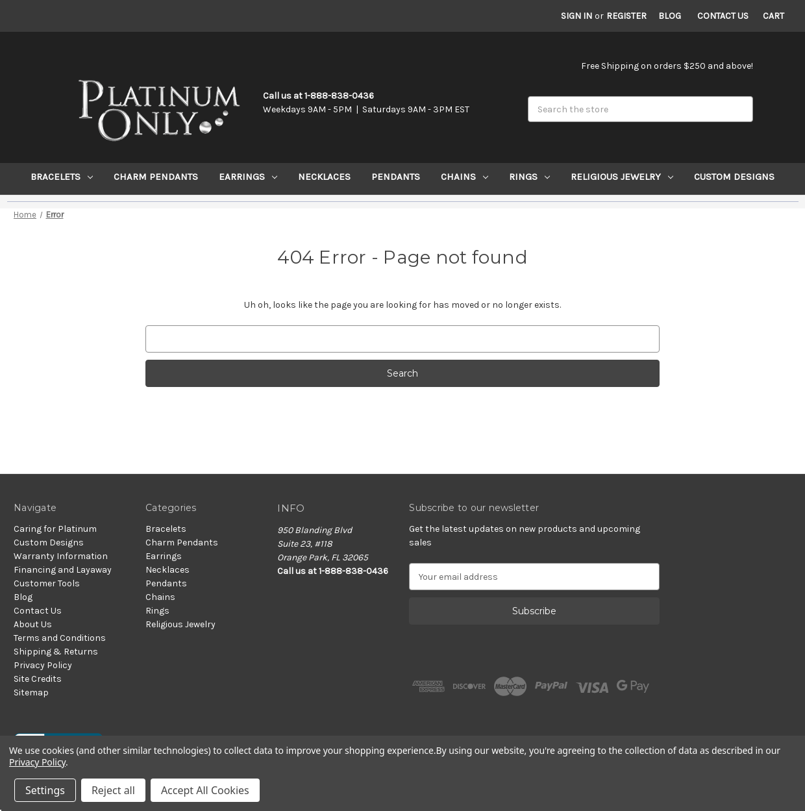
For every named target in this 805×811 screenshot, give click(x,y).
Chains (464, 176)
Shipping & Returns (56, 651)
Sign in (576, 15)
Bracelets (62, 176)
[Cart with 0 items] (773, 16)
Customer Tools (47, 583)
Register (626, 15)
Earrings (248, 176)
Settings (45, 790)
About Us (33, 624)
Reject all (113, 790)
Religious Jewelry (622, 176)
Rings (529, 176)
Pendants (395, 176)
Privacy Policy (43, 665)
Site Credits (38, 678)
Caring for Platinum (55, 528)
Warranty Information (61, 556)
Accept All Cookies (205, 790)
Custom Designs (734, 176)
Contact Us (723, 15)
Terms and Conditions (60, 637)
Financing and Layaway (63, 569)
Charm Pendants (156, 176)
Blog (669, 15)
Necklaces (324, 176)
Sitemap (31, 692)
